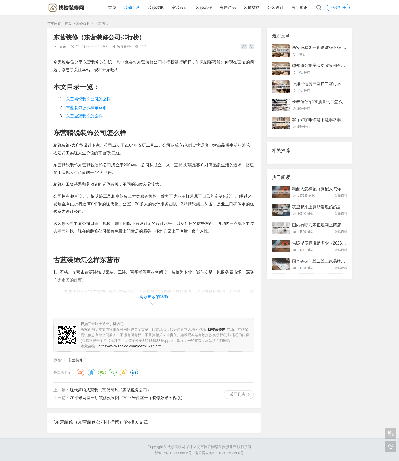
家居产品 (228, 7)
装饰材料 (252, 7)
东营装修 (75, 360)
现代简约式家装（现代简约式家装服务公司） (110, 390)
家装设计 (180, 7)
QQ (91, 372)
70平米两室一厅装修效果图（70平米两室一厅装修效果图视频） (127, 398)
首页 (112, 7)
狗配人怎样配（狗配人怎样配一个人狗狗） (330, 189)
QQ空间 (123, 372)
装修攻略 (156, 7)
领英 (134, 372)
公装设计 (275, 7)
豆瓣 (113, 372)
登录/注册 (338, 8)
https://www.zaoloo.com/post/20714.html (130, 346)
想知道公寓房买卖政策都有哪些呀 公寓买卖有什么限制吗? (344, 65)
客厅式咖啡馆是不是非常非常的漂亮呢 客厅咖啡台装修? (342, 120)
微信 (102, 372)
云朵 (62, 46)
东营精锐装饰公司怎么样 (88, 99)
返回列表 (237, 394)
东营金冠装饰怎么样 (84, 116)
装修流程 (204, 7)
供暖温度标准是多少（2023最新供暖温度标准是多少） (341, 243)
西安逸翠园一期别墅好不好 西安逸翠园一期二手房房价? (342, 47)
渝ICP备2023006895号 (173, 453)
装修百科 (132, 7)
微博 (80, 372)
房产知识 (299, 7)
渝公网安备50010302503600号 (219, 453)
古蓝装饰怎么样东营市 (86, 107)
